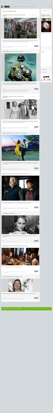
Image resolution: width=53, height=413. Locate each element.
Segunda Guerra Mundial (13, 91)
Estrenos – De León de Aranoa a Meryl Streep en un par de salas (15, 173)
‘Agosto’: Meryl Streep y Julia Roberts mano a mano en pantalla (15, 245)
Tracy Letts (6, 272)
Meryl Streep (26, 46)
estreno (12, 46)
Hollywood (15, 46)
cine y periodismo (8, 46)
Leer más (36, 88)
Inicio (3, 10)
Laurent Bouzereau (12, 90)
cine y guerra (13, 89)
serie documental (19, 91)
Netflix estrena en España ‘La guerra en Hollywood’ (13, 51)
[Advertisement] (26, 2)
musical (12, 169)
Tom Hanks (11, 47)
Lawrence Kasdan (17, 90)
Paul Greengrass (7, 91)
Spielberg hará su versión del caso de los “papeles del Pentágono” (13, 97)
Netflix (3, 91)
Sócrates (21, 298)
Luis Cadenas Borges (28, 51)
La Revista (22, 6)
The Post (8, 47)
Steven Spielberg (5, 47)
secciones (26, 6)
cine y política (17, 89)
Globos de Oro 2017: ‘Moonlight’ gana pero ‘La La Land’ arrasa (15, 133)
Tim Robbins (26, 208)
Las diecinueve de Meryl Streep (9, 213)
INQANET (24, 308)
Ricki (20, 208)
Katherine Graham (26, 127)
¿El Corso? (14, 6)
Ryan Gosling (18, 169)
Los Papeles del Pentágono (20, 46)
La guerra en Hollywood (6, 90)
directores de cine (22, 89)
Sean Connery (17, 298)
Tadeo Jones (22, 208)
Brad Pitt (4, 298)
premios (15, 169)
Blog (30, 6)
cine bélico (4, 89)
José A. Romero (19, 213)
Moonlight (9, 169)
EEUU (19, 127)
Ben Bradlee (4, 127)
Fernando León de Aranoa (8, 208)
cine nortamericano (8, 89)
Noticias (18, 6)
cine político (4, 46)
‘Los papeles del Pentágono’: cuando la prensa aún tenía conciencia (14, 15)
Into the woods (8, 241)
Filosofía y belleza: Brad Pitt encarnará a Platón (12, 276)
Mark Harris (21, 90)
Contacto (33, 6)
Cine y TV (4, 45)
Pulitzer (4, 272)
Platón (14, 298)
